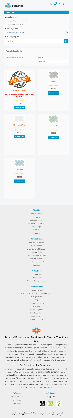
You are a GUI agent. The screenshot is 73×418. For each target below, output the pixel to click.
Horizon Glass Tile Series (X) (17, 21)
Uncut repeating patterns (36, 255)
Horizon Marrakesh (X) (15, 25)
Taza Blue (19, 169)
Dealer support (36, 278)
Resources (36, 233)
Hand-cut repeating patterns (36, 262)
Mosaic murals (36, 246)
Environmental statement (36, 223)
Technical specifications (36, 313)
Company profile (36, 220)
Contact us (36, 217)
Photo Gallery (36, 316)
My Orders (17, 400)
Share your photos (36, 319)
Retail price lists (36, 297)
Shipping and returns (36, 303)
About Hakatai (36, 214)
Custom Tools (36, 252)
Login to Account (16, 397)
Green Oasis (53, 125)
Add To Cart (53, 93)
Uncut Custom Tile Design (36, 249)
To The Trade (36, 274)
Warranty (36, 306)
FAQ (36, 300)
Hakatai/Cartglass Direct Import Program (36, 293)
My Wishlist (17, 403)
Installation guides (36, 310)
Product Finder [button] (10, 12)
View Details (19, 107)
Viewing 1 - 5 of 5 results (14, 57)
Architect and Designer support (36, 281)
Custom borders (36, 259)
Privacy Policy (56, 415)
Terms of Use (46, 415)
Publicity (36, 230)
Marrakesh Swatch (19, 91)
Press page (36, 227)
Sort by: (40, 57)
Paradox (36, 265)
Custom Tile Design (36, 242)
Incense (53, 81)
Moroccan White (19, 125)
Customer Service (36, 290)
